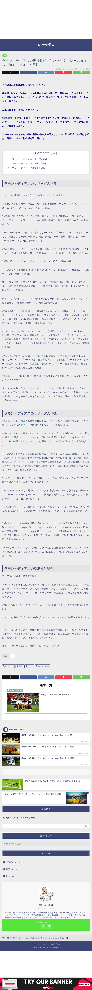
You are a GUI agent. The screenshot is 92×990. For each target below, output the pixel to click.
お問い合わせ (56, 944)
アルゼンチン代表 (43, 666)
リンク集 (10, 876)
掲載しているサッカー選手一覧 (20, 818)
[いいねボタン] (5, 656)
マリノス (30, 666)
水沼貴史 (16, 437)
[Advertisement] (46, 19)
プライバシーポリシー (16, 862)
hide (54, 153)
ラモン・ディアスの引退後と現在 (28, 167)
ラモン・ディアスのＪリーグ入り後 (29, 163)
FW (4, 55)
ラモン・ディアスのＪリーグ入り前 (29, 159)
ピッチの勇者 (46, 44)
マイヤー (25, 425)
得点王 (20, 666)
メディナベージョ (51, 523)
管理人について (13, 869)
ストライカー (9, 666)
